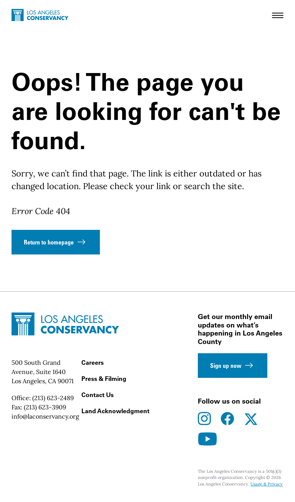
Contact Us (97, 395)
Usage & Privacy (266, 484)
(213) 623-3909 (45, 407)
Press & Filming (103, 378)
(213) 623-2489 (53, 398)
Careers (92, 362)
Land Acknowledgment (115, 411)
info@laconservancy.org (45, 416)
